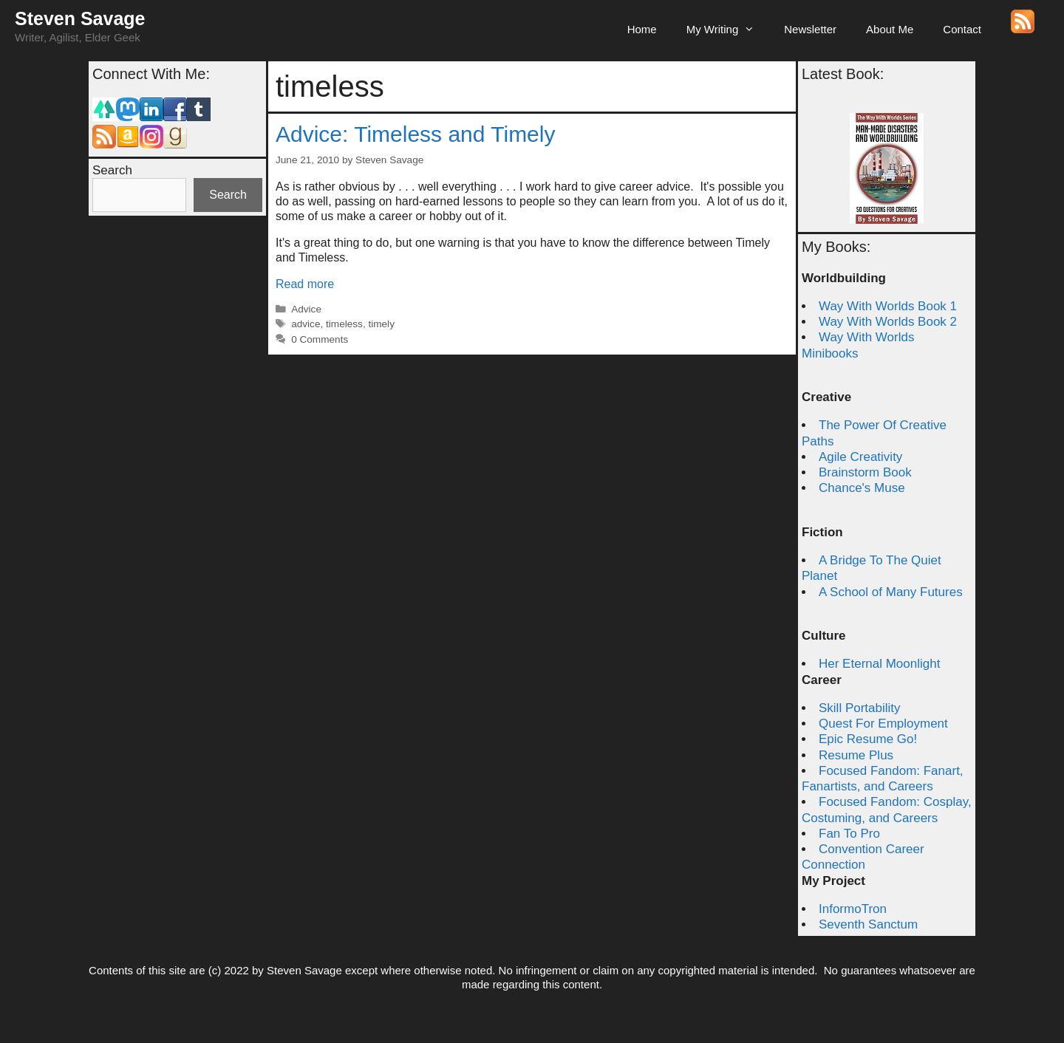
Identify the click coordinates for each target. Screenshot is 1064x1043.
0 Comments (319, 339)
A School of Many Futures (891, 592)
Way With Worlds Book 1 (888, 306)
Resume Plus (856, 755)
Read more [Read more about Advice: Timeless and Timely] (305, 284)
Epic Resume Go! (868, 739)
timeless (344, 323)
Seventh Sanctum (868, 924)
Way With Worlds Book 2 (888, 322)
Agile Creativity (860, 457)
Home (642, 29)
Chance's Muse (862, 488)
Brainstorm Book (865, 472)
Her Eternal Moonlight (879, 664)
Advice (306, 309)
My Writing (728, 29)
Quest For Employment (883, 724)
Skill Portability (860, 708)
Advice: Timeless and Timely (415, 134)
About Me (889, 29)
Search (112, 170)
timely (381, 323)
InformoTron (853, 909)
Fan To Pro (849, 834)
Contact (962, 29)
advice (305, 323)
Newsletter (810, 29)
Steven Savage (80, 18)
